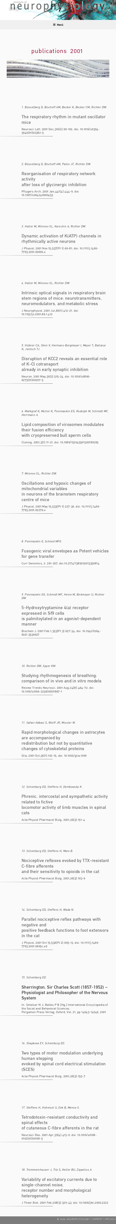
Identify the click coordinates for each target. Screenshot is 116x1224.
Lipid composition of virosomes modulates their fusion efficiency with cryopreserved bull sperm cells (63, 430)
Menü (58, 24)
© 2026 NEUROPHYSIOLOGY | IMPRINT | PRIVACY (86, 1219)
